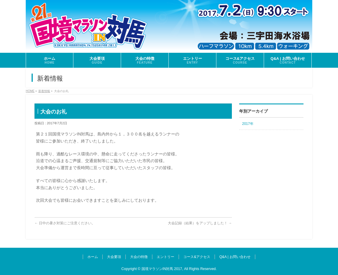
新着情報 (44, 91)
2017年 (247, 124)
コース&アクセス (196, 257)
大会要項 (114, 257)
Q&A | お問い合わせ (234, 257)
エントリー (165, 257)
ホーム (92, 257)
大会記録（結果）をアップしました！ (200, 223)
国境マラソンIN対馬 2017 (162, 269)
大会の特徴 (139, 257)
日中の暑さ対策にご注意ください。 (65, 223)
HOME (30, 91)
